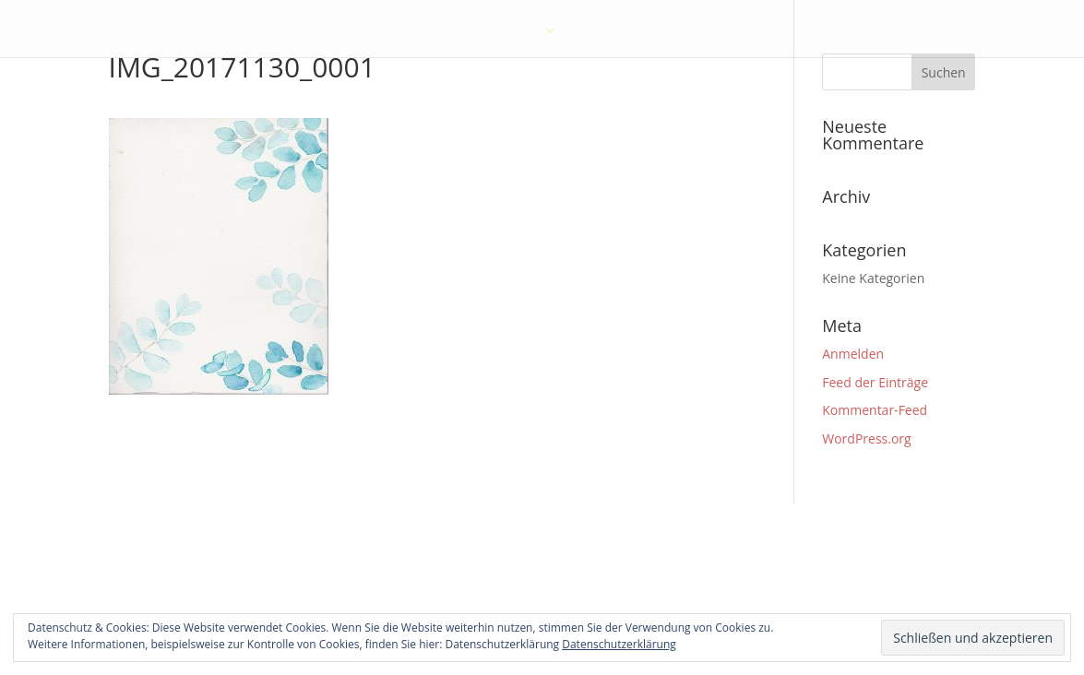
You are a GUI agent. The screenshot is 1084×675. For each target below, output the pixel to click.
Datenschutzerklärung (619, 644)
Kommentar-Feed (874, 410)
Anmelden (853, 353)
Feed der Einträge (875, 382)
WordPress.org (866, 438)
